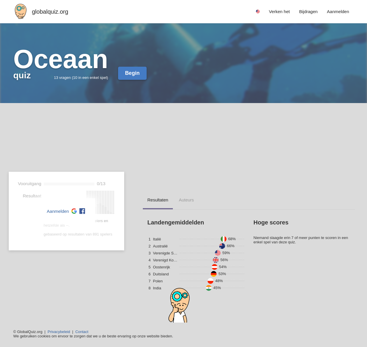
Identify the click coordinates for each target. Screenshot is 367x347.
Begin (132, 73)
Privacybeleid (59, 332)
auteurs (186, 199)
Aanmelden (58, 211)
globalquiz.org (50, 11)
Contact (81, 332)
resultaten (157, 199)
